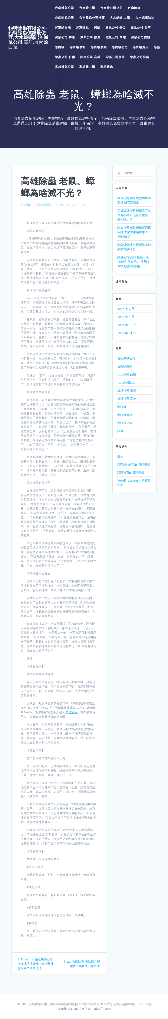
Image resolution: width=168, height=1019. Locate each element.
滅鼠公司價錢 (140, 37)
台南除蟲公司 (64, 18)
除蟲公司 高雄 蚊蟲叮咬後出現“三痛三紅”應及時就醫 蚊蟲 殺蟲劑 (133, 261)
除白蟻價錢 (99, 47)
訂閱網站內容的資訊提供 (133, 464)
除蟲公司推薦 (139, 57)
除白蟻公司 (120, 47)
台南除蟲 (134, 8)
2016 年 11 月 (126, 333)
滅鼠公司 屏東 (65, 37)
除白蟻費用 (141, 47)
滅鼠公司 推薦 (90, 37)
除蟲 (157, 47)
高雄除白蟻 (87, 67)
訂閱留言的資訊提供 (130, 472)
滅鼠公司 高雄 (116, 37)
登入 (120, 456)
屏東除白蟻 (63, 27)
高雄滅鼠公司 (64, 67)
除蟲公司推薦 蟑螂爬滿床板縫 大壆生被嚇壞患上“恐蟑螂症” (134, 231)
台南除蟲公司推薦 (92, 18)
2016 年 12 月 (126, 325)
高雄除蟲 (106, 67)
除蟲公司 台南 (65, 57)
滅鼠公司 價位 (115, 27)
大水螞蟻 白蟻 (120, 18)
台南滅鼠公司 (64, 8)
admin (28, 205)
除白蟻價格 (78, 47)
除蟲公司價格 (115, 57)
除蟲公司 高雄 (90, 57)
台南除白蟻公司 (111, 8)
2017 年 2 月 (125, 309)
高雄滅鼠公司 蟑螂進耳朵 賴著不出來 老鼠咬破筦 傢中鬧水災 (134, 214)
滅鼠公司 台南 (141, 27)
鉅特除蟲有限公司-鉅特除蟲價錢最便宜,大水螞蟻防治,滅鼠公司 (28, 37)
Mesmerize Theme (98, 1008)
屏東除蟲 (82, 27)
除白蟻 (60, 47)
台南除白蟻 (87, 8)
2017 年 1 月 (125, 317)
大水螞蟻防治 (144, 18)
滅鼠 (97, 27)
